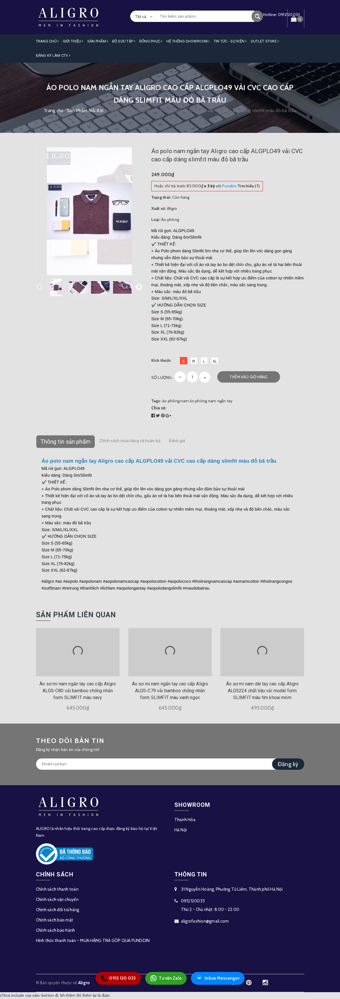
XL (215, 361)
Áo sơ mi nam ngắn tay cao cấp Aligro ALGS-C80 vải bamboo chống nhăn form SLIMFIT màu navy (77, 690)
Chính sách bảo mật (54, 920)
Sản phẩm (97, 41)
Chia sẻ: (159, 408)
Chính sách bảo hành (55, 930)
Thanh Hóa (185, 819)
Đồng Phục (151, 41)
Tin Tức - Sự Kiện (230, 41)
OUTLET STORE (265, 41)
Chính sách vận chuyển (57, 899)
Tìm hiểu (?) (241, 185)
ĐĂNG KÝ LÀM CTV (53, 55)
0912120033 (193, 900)
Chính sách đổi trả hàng (57, 909)
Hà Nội (180, 829)
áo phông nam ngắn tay (211, 400)
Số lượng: (162, 377)
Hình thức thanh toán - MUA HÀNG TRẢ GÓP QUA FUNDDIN (93, 940)
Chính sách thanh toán (57, 889)
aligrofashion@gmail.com (205, 921)
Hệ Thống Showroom (188, 41)
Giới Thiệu (73, 41)
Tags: (156, 400)
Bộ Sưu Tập (124, 41)
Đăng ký (288, 764)
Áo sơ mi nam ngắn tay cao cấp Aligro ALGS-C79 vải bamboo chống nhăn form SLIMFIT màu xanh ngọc (170, 690)
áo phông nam (175, 400)
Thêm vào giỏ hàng (248, 376)
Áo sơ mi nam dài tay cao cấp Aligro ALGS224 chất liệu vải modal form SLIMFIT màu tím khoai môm (262, 690)
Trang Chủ (47, 41)
